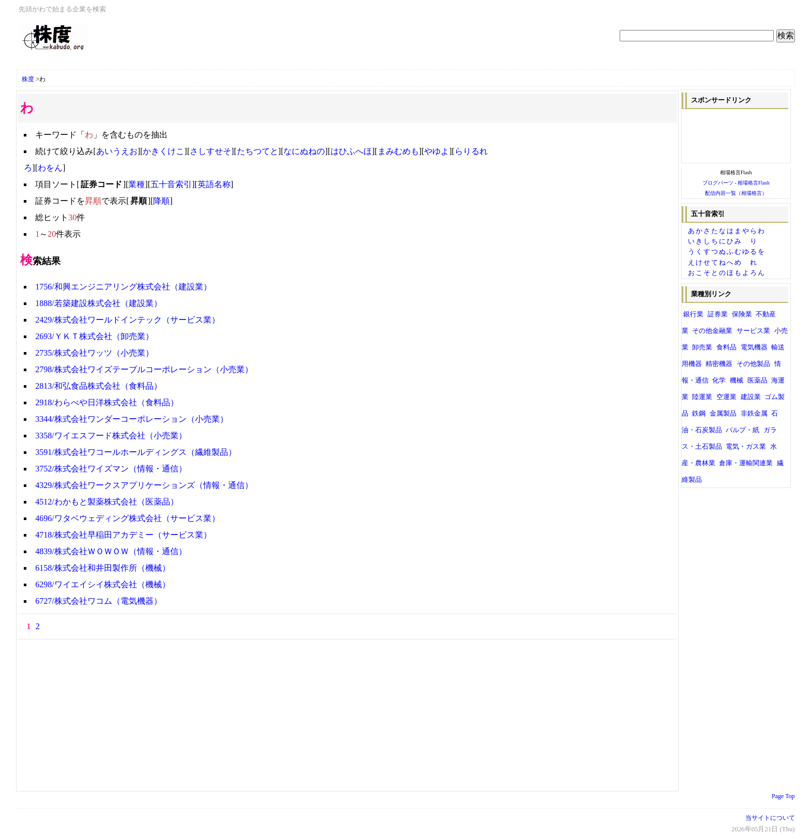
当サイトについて (770, 817)
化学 (719, 380)
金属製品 (723, 413)
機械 (736, 380)
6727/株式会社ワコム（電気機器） (98, 601)
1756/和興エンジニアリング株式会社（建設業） (123, 286)
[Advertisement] (142, 63)
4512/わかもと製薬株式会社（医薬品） (106, 501)
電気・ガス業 (746, 446)
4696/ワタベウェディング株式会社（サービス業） (127, 518)
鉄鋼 (698, 413)
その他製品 (753, 364)
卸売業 (702, 347)
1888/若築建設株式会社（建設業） (98, 303)
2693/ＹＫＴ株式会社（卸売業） (94, 336)
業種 (136, 184)
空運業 (726, 397)
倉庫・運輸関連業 (746, 463)
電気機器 (754, 347)
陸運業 (702, 397)
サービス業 (753, 330)
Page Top (783, 796)
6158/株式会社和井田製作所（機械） (102, 567)
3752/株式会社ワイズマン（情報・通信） (110, 468)
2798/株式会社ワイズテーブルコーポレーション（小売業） (143, 369)
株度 (28, 79)
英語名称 (214, 184)
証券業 (718, 314)
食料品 (726, 347)
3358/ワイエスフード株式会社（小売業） (110, 435)
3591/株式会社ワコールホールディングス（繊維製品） (135, 452)
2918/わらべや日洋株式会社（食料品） (106, 402)
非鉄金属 (754, 413)
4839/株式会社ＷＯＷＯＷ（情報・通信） (110, 551)
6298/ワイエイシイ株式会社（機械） (102, 584)
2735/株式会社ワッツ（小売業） (94, 352)
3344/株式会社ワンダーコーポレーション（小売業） (131, 419)
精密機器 (718, 364)
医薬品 (757, 380)
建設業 (751, 397)
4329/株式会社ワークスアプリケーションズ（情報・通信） (143, 485)
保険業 (742, 314)
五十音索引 (171, 184)
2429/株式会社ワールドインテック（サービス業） (127, 319)
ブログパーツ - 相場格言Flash (736, 183)
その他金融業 (712, 330)
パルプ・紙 (742, 430)
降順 (161, 200)
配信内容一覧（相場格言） (736, 193)
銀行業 (693, 314)
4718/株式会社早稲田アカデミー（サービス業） (123, 534)
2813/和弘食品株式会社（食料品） (98, 386)
